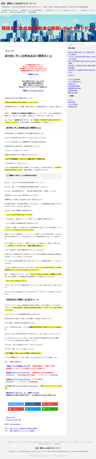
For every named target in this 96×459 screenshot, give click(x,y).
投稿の (71, 102)
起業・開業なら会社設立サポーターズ (18, 3)
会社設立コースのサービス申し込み (82, 442)
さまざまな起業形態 (74, 79)
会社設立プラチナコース (53, 10)
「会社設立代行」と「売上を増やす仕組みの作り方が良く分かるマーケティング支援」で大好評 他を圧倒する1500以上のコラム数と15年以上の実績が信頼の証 (48, 451)
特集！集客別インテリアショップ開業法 (22, 430)
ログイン (70, 100)
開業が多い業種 (10, 417)
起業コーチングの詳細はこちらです (18, 366)
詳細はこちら (33, 74)
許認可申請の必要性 (74, 86)
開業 (19, 420)
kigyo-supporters (15, 424)
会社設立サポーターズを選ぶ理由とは (32, 10)
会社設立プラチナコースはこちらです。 (18, 372)
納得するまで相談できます (18, 12)
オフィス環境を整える (74, 81)
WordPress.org (72, 106)
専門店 (16, 420)
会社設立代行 (10, 420)
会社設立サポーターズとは (9, 10)
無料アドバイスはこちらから (33, 90)
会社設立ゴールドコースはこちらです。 (18, 379)
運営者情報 (32, 12)
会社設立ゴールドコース (70, 10)
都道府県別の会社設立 (74, 88)
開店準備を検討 (72, 90)
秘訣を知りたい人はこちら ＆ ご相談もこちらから (22, 392)
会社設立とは (72, 84)
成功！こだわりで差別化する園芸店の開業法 (23, 428)
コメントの (73, 104)
